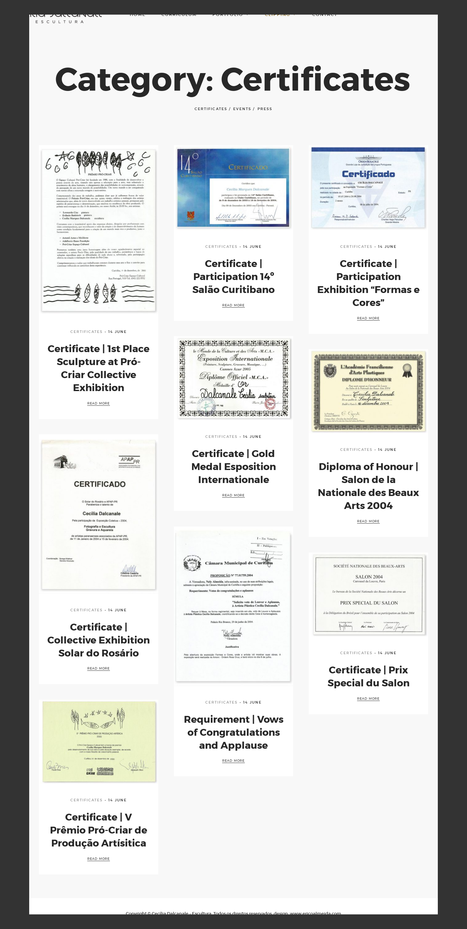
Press (264, 109)
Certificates (211, 109)
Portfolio (231, 14)
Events (242, 109)
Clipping (281, 14)
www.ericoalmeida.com (315, 913)
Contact (325, 14)
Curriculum (179, 14)
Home (138, 14)
